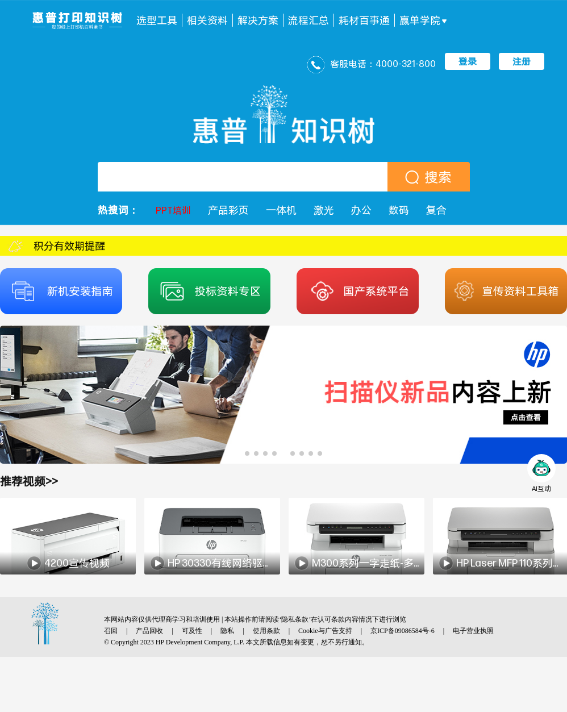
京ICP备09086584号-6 (402, 631)
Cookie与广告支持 (325, 631)
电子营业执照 (473, 631)
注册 (521, 61)
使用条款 (266, 631)
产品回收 (149, 631)
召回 (111, 631)
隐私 (227, 631)
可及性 (192, 631)
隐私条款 (294, 619)
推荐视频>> (29, 481)
